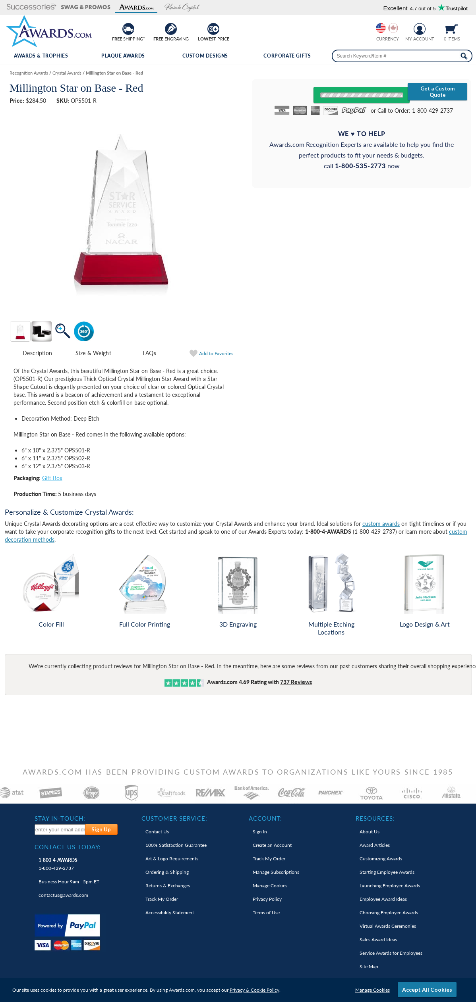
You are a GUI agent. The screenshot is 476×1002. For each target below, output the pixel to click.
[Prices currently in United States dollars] (381, 28)
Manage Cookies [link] (270, 886)
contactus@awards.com (63, 895)
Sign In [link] (260, 832)
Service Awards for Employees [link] (391, 953)
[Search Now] (464, 56)
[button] (31, 7)
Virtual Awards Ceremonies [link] (388, 926)
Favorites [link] (216, 353)
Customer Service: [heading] (174, 818)
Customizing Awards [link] (381, 859)
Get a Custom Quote (437, 91)
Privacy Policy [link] (267, 899)
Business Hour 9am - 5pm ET (69, 882)
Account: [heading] (265, 818)
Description (37, 353)
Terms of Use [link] (266, 912)
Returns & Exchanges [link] (167, 886)
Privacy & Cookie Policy (254, 990)
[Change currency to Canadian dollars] (393, 28)
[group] (387, 28)
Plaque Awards (123, 56)
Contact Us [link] (157, 832)
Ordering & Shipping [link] (167, 872)
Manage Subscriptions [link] (276, 872)
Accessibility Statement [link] (169, 912)
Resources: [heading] (375, 818)
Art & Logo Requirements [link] (171, 859)
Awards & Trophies (41, 56)
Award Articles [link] (375, 845)
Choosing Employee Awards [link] (389, 912)
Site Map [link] (369, 966)
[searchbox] (402, 56)
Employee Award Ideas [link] (383, 899)
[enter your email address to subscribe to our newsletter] (60, 829)
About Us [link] (369, 832)
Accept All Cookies (427, 989)
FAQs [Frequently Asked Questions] (149, 353)
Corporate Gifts (287, 56)
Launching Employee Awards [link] (390, 886)
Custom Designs (205, 56)
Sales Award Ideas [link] (378, 939)
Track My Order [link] (161, 899)
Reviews (296, 682)
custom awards (381, 523)
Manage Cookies (372, 990)
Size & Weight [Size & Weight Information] (93, 353)
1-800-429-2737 (58, 864)
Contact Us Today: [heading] (68, 846)
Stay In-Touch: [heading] (60, 818)
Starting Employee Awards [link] (387, 872)
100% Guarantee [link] (176, 845)
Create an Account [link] (272, 845)
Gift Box (52, 478)
